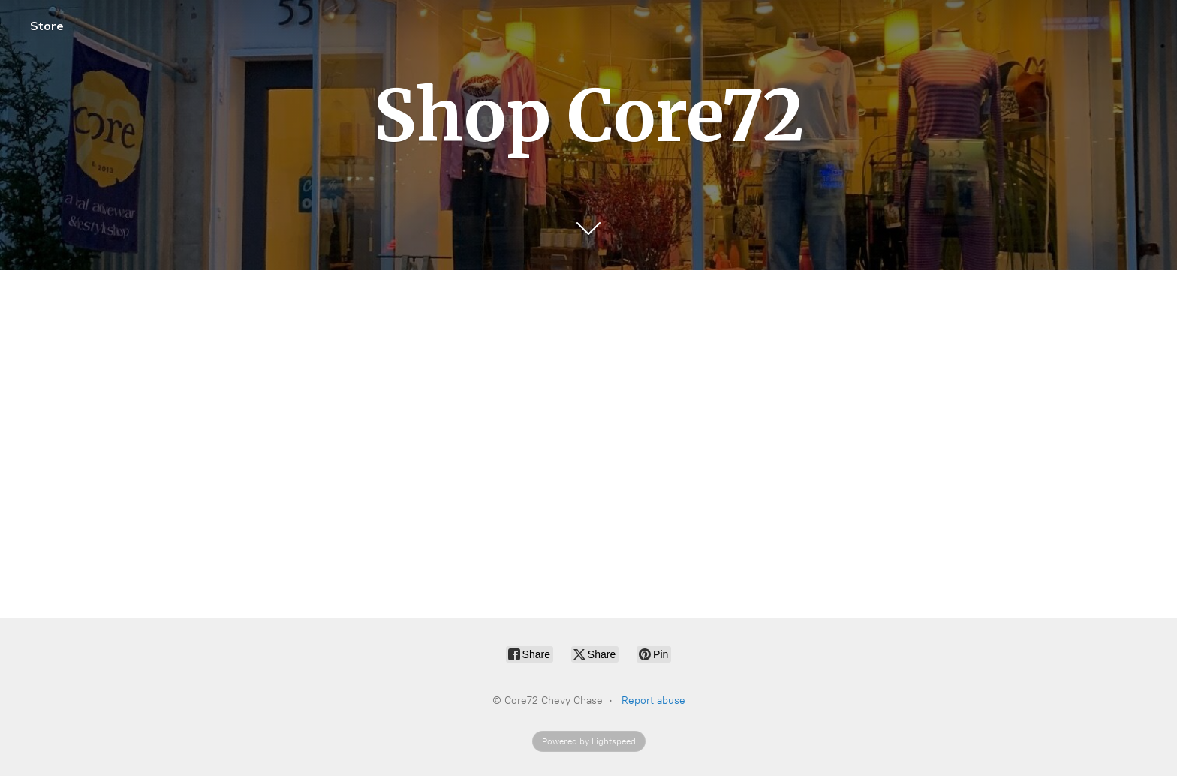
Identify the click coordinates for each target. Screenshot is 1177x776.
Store (47, 25)
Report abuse (653, 700)
